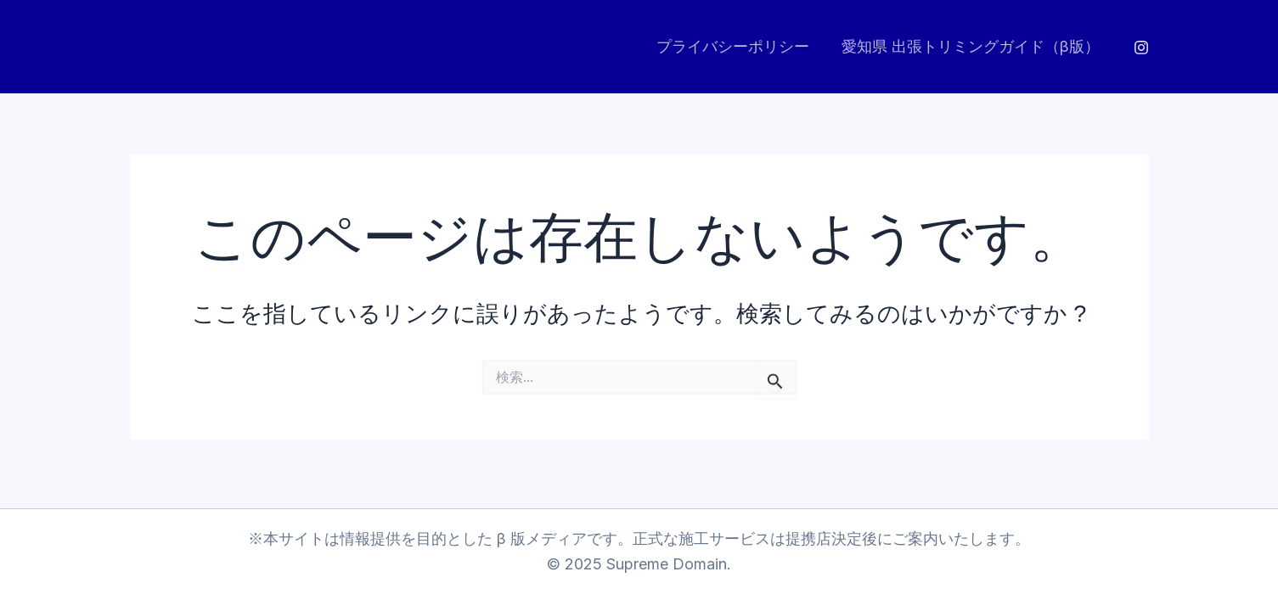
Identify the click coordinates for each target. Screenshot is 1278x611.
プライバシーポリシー (736, 46)
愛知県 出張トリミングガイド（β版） (972, 46)
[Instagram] (1141, 47)
